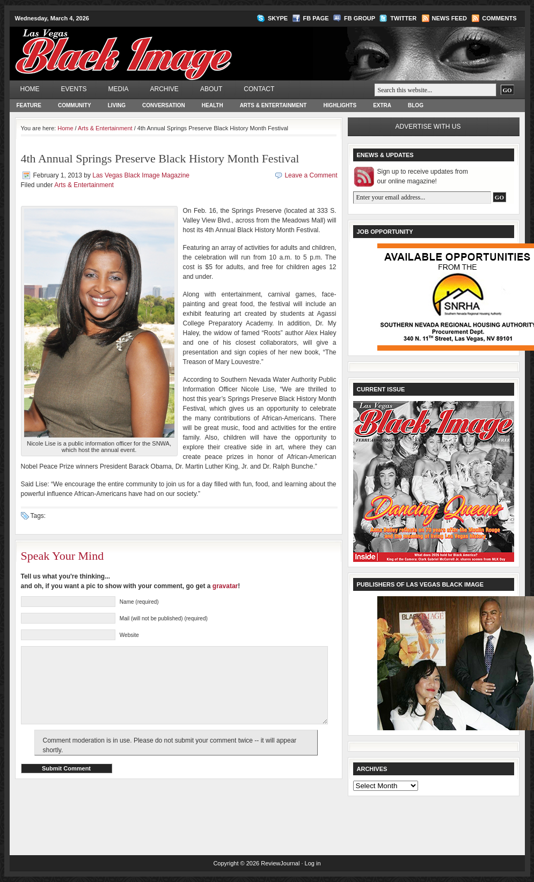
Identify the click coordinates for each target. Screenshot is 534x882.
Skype (278, 18)
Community (74, 105)
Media (118, 89)
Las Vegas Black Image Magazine (165, 46)
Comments (499, 18)
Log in (313, 863)
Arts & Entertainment (273, 105)
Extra (382, 105)
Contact (259, 89)
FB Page (316, 18)
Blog (415, 105)
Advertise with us (428, 126)
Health (212, 105)
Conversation (163, 105)
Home (30, 89)
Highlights (339, 105)
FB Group (359, 18)
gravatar (225, 586)
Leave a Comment (310, 175)
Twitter (403, 18)
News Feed (449, 18)
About (211, 89)
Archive (164, 89)
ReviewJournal (280, 863)
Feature (29, 105)
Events (74, 89)
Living (117, 105)
